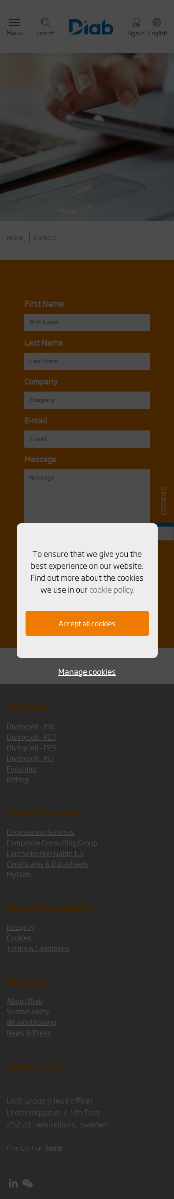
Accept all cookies (87, 623)
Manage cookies (87, 671)
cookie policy (110, 589)
